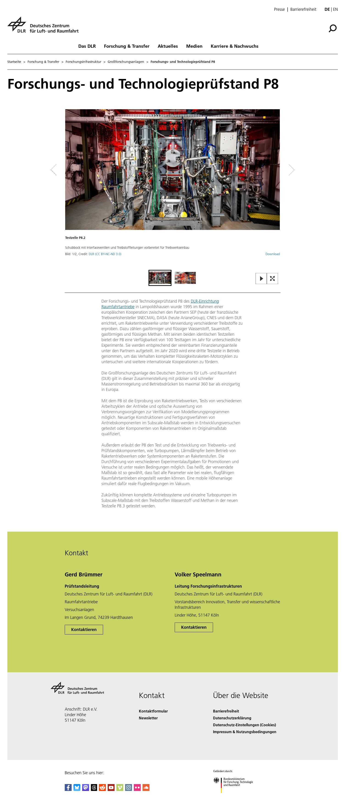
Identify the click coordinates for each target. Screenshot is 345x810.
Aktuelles (168, 46)
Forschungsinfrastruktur (83, 61)
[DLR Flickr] (137, 789)
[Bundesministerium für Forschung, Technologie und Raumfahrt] (235, 797)
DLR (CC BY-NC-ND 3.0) (105, 254)
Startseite (14, 61)
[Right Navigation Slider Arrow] (275, 170)
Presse (279, 9)
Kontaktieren (84, 629)
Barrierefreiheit (303, 9)
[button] (172, 189)
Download (273, 254)
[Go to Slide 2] (185, 278)
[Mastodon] (85, 789)
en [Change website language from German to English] (335, 9)
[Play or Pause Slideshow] (261, 279)
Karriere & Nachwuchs (234, 46)
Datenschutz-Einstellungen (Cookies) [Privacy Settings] (244, 724)
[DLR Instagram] (128, 789)
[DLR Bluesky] (76, 789)
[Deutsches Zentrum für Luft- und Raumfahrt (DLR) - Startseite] (44, 27)
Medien (194, 46)
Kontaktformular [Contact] (153, 711)
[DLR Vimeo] (119, 789)
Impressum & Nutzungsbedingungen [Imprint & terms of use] (244, 731)
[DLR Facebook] (68, 789)
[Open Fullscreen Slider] (272, 279)
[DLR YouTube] (111, 789)
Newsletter (148, 717)
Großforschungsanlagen (126, 61)
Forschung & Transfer (126, 46)
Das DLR (87, 46)
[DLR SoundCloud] (146, 789)
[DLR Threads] (94, 789)
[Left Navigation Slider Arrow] (72, 170)
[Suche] (332, 28)
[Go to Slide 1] (160, 278)
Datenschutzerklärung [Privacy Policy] (232, 717)
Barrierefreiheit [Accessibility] (226, 711)
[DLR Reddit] (102, 789)
